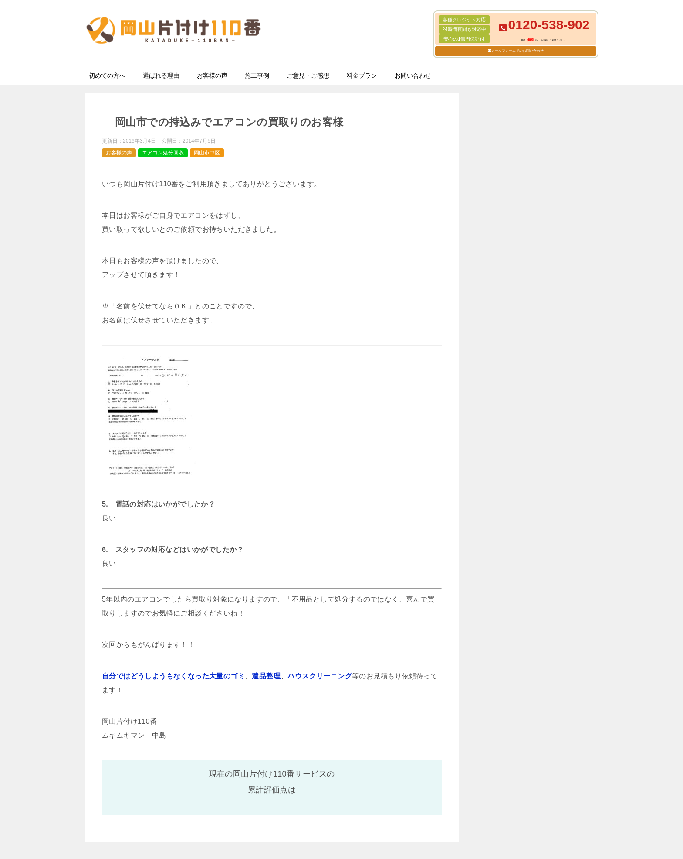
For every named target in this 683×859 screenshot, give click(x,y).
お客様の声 (212, 75)
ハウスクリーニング (319, 676)
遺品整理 (266, 676)
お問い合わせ (413, 75)
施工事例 (257, 75)
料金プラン (362, 75)
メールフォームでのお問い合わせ (517, 51)
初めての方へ (107, 75)
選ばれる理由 (161, 75)
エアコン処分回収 (163, 153)
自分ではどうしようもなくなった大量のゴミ (173, 676)
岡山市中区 (207, 153)
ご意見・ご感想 (308, 75)
